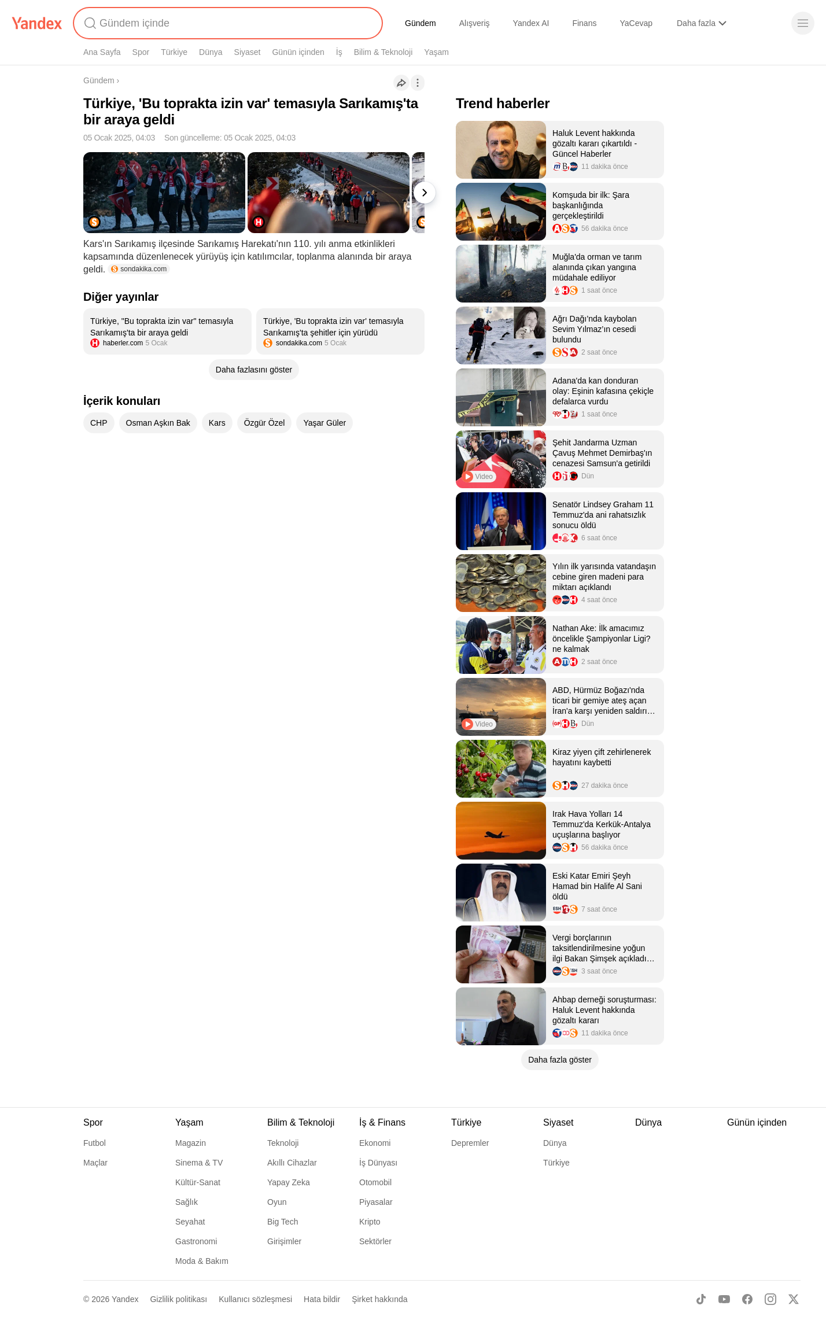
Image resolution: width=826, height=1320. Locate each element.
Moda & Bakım (201, 1261)
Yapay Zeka (288, 1182)
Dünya (210, 52)
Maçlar (95, 1162)
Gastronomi (196, 1241)
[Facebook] (747, 1299)
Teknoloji (282, 1143)
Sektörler (375, 1241)
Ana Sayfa (102, 52)
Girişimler (284, 1241)
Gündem (420, 23)
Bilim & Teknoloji (383, 52)
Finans (584, 23)
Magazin (190, 1143)
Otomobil (375, 1182)
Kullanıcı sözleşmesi (255, 1299)
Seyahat (190, 1221)
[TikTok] (701, 1299)
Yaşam (436, 52)
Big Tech (282, 1221)
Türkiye (174, 52)
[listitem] (167, 331)
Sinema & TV (199, 1162)
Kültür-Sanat (197, 1182)
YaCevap (636, 23)
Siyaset (247, 52)
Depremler (470, 1143)
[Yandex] (37, 23)
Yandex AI (531, 23)
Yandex (125, 1299)
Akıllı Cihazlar (292, 1162)
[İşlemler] (418, 83)
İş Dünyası (378, 1162)
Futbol (94, 1143)
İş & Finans (382, 1122)
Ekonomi (374, 1143)
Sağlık (186, 1202)
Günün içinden (298, 52)
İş (339, 52)
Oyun (276, 1202)
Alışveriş (474, 23)
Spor (141, 52)
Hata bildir (322, 1299)
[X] (793, 1299)
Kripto (370, 1221)
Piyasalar (376, 1202)
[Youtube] (724, 1299)
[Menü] (802, 23)
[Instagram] (770, 1299)
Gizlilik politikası (178, 1299)
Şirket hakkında (380, 1299)
